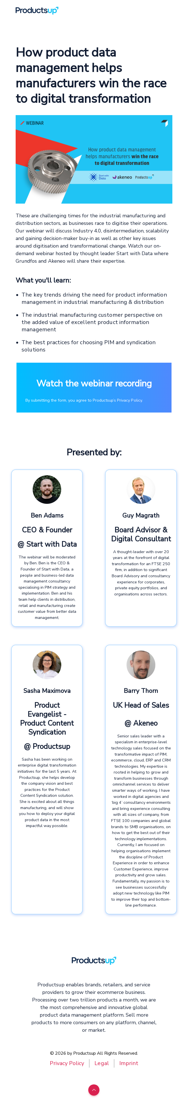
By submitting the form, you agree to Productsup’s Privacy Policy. (83, 400)
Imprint (128, 1063)
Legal (101, 1063)
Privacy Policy (67, 1063)
